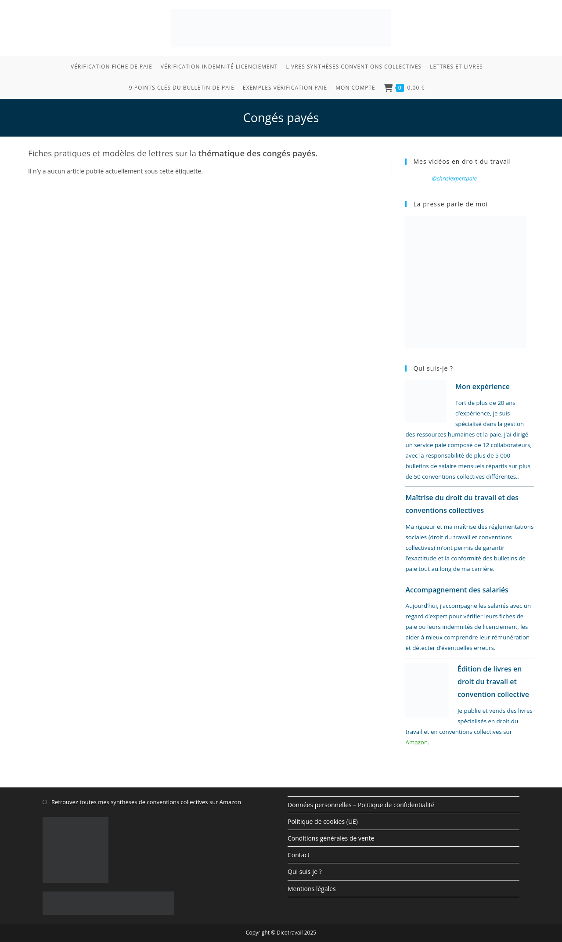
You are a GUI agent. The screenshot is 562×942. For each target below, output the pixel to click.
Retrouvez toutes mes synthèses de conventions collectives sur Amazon (146, 802)
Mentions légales (312, 888)
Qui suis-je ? (305, 871)
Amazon (416, 742)
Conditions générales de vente (331, 838)
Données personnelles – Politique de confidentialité (361, 805)
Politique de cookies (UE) (323, 821)
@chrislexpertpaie (454, 178)
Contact (299, 855)
